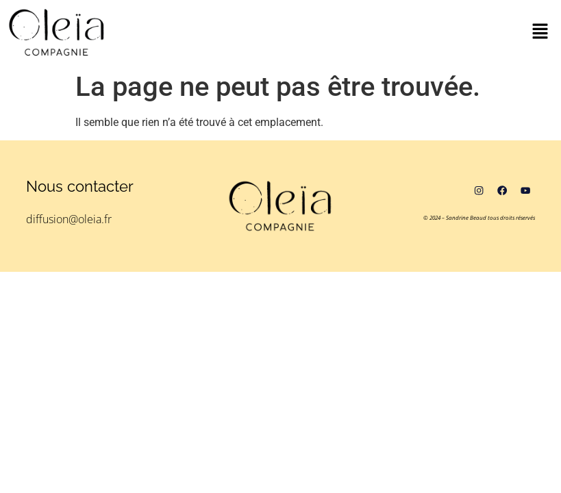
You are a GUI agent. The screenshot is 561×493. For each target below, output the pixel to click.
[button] (540, 32)
